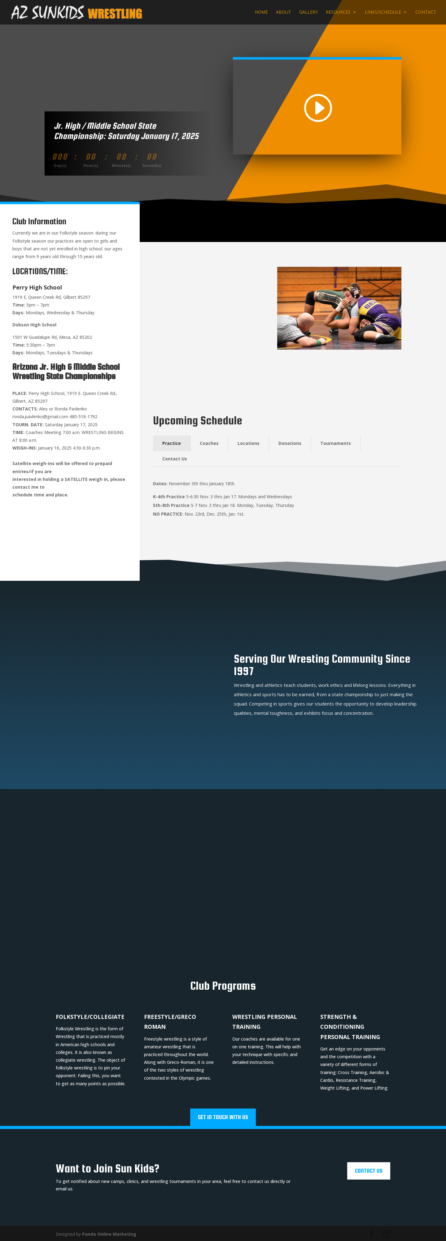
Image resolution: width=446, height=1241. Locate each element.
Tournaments (335, 443)
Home (261, 12)
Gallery (308, 12)
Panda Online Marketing (109, 1232)
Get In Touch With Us (223, 1116)
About (283, 12)
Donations (289, 443)
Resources (338, 12)
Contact (425, 12)
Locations (249, 443)
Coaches (209, 443)
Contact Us (174, 459)
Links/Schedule (383, 12)
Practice (171, 443)
